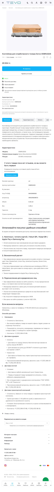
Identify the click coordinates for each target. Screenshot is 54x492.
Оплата (40, 120)
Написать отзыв (11, 175)
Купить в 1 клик (27, 73)
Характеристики (28, 120)
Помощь (7, 443)
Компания (7, 437)
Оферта (34, 477)
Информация (8, 440)
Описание (7, 120)
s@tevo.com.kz (8, 455)
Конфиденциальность (23, 477)
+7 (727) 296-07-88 (9, 452)
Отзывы (16, 120)
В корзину (26, 69)
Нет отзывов (10, 57)
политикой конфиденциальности (35, 425)
